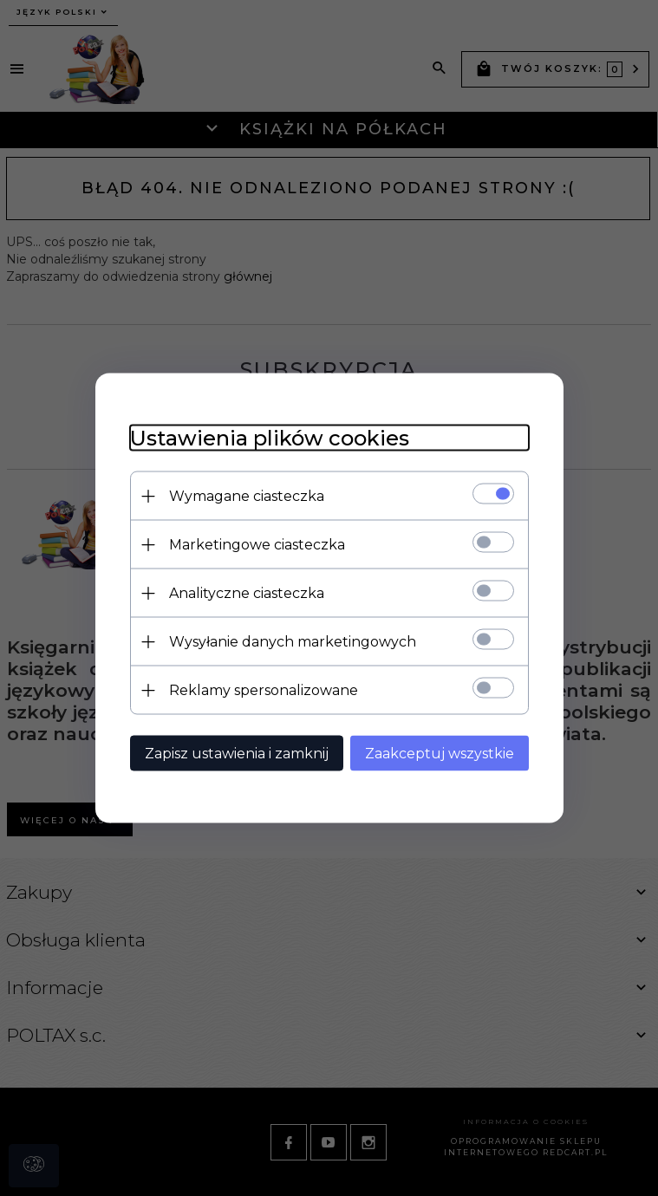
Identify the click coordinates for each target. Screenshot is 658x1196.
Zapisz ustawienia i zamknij (237, 753)
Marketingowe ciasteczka (257, 544)
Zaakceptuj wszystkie (439, 753)
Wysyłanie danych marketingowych (292, 642)
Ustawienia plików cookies (269, 438)
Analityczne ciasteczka (246, 593)
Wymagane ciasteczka (246, 496)
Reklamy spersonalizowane (263, 690)
